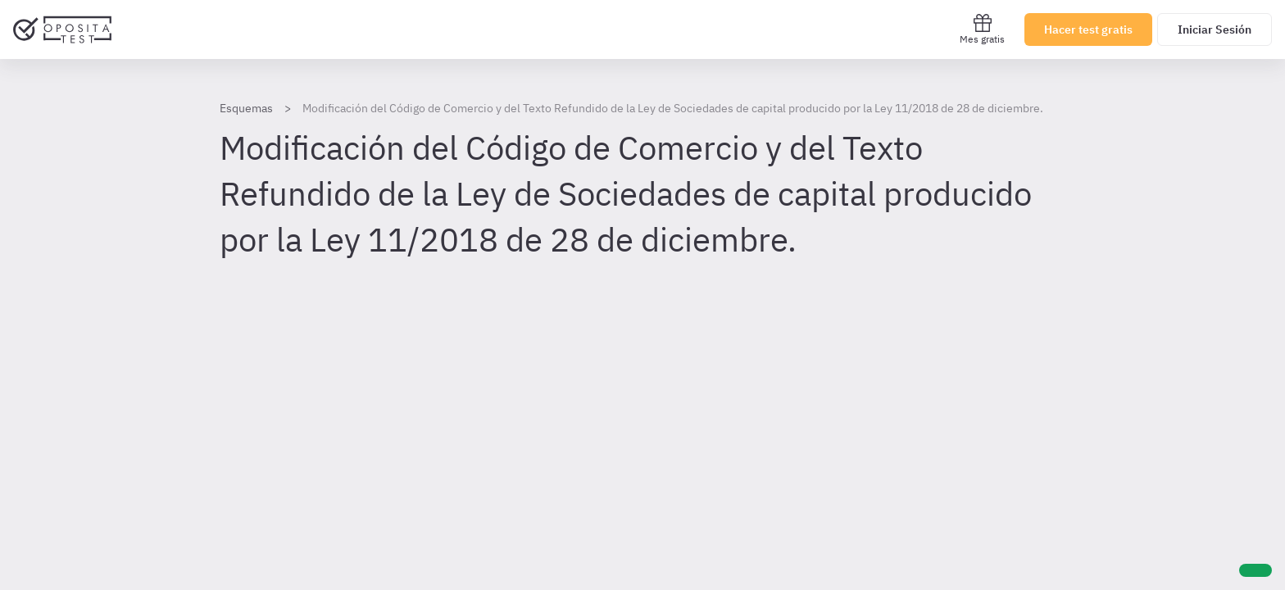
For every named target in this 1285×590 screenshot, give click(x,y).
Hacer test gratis (1088, 29)
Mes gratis (982, 29)
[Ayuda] (1255, 570)
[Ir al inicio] (62, 29)
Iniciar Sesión (1214, 29)
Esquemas (246, 108)
